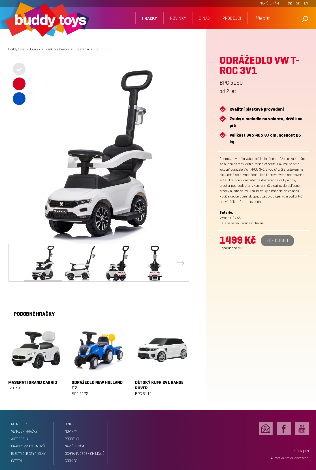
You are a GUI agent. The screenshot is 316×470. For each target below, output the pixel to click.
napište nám (74, 446)
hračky (149, 18)
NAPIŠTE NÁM (269, 3)
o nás (204, 18)
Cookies (71, 461)
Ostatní (16, 461)
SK (298, 3)
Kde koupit (277, 240)
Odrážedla (82, 49)
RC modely (19, 424)
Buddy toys (16, 49)
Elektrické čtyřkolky (28, 453)
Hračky (35, 49)
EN (306, 3)
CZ (290, 3)
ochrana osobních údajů (85, 453)
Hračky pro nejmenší (28, 446)
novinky (178, 18)
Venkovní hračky (57, 49)
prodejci (231, 18)
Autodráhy (19, 439)
